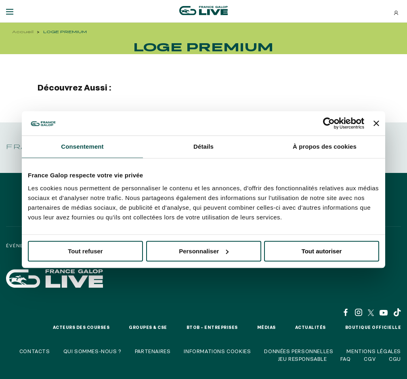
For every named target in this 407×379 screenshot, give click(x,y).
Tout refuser (85, 251)
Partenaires (153, 351)
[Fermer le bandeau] (376, 123)
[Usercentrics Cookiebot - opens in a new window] (329, 123)
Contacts (34, 351)
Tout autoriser (322, 251)
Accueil (23, 31)
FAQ (345, 359)
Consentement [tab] (82, 146)
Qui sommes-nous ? (92, 351)
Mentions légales (373, 351)
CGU (395, 359)
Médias (266, 327)
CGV (370, 359)
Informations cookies (217, 351)
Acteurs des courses (81, 327)
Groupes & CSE (148, 327)
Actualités (310, 327)
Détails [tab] (203, 146)
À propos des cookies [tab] (325, 146)
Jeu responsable (302, 359)
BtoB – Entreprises (212, 327)
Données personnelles (298, 351)
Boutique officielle (373, 327)
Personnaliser (204, 251)
